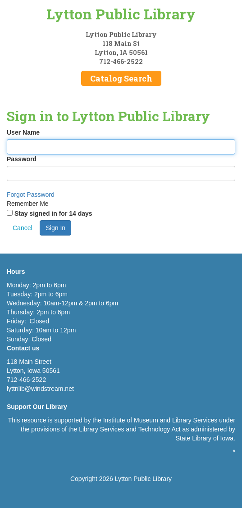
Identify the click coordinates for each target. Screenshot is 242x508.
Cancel (22, 227)
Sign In (55, 227)
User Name (23, 132)
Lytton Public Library (121, 13)
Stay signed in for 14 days (53, 213)
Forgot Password (31, 194)
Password (22, 159)
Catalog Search (121, 78)
